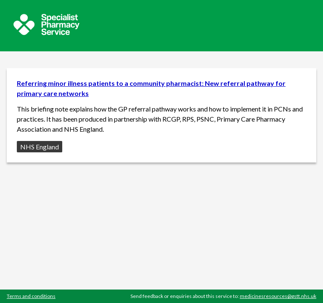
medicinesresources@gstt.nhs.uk (278, 296)
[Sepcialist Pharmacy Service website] (46, 33)
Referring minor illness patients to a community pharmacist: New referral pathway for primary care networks (151, 88)
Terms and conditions (31, 296)
